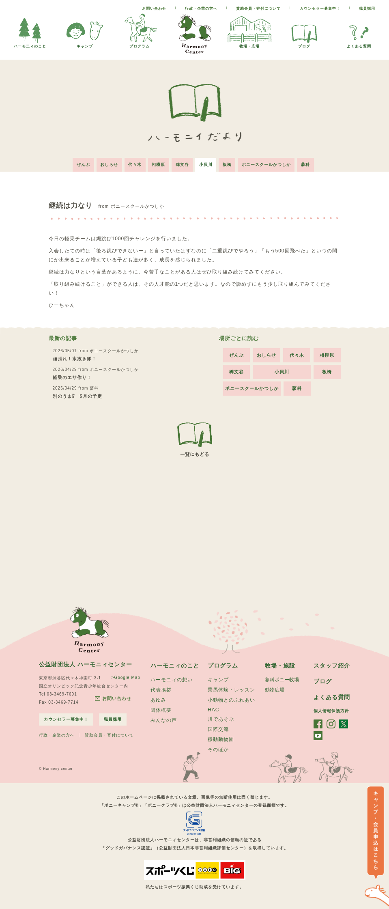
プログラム (139, 44)
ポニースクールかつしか (267, 164)
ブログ (304, 44)
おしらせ (108, 164)
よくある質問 (359, 44)
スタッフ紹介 (332, 664)
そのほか (218, 749)
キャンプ (84, 44)
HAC (213, 709)
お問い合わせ (154, 8)
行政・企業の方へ (201, 8)
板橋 (228, 164)
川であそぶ (221, 718)
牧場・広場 (249, 44)
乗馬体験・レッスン (231, 689)
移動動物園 (221, 738)
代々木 (134, 164)
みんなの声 (163, 719)
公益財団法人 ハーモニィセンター (85, 663)
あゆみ (158, 699)
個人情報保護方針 (331, 710)
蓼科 (307, 164)
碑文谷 (182, 164)
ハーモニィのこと (174, 664)
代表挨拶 (161, 689)
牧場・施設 (280, 664)
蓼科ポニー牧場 (282, 679)
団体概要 (161, 709)
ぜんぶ (82, 164)
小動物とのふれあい (231, 699)
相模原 (158, 164)
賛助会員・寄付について (258, 8)
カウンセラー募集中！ (320, 8)
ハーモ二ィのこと (30, 44)
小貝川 (206, 164)
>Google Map (126, 676)
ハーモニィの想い (171, 679)
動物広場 (274, 689)
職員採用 (367, 8)
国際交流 (218, 728)
